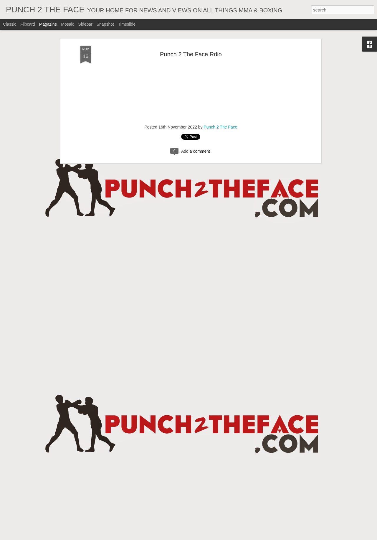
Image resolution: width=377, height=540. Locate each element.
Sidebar (85, 24)
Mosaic (67, 24)
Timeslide (126, 24)
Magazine (48, 24)
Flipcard (27, 24)
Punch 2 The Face (220, 127)
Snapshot (105, 24)
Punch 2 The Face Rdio (191, 54)
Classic (9, 24)
